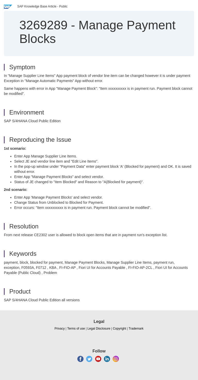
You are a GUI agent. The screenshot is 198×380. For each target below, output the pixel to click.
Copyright (119, 328)
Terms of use (76, 328)
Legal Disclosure (98, 328)
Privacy (60, 328)
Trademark (136, 328)
